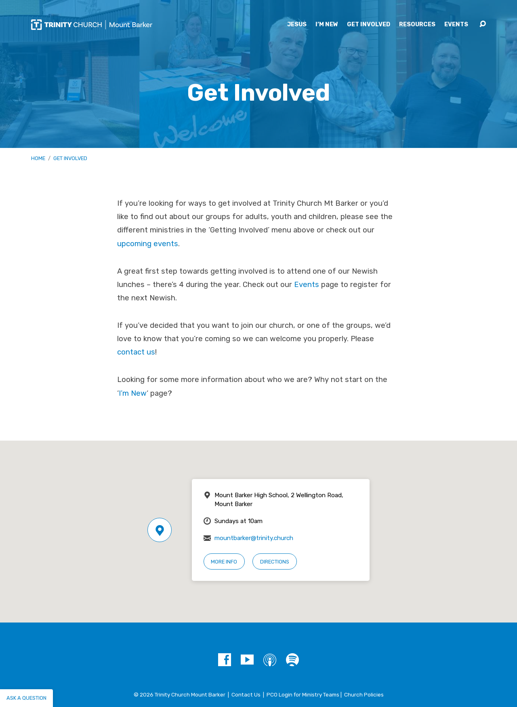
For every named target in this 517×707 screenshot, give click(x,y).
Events (456, 24)
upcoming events (147, 243)
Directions (274, 562)
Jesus (297, 24)
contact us (136, 352)
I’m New (326, 24)
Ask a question (26, 698)
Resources (417, 24)
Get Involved (368, 24)
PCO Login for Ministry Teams (303, 694)
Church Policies (364, 694)
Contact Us (246, 694)
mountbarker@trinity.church (253, 538)
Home (38, 158)
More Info (224, 562)
